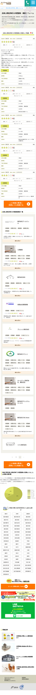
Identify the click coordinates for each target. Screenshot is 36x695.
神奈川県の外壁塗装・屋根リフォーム (14, 8)
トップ (2, 8)
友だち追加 (18, 615)
